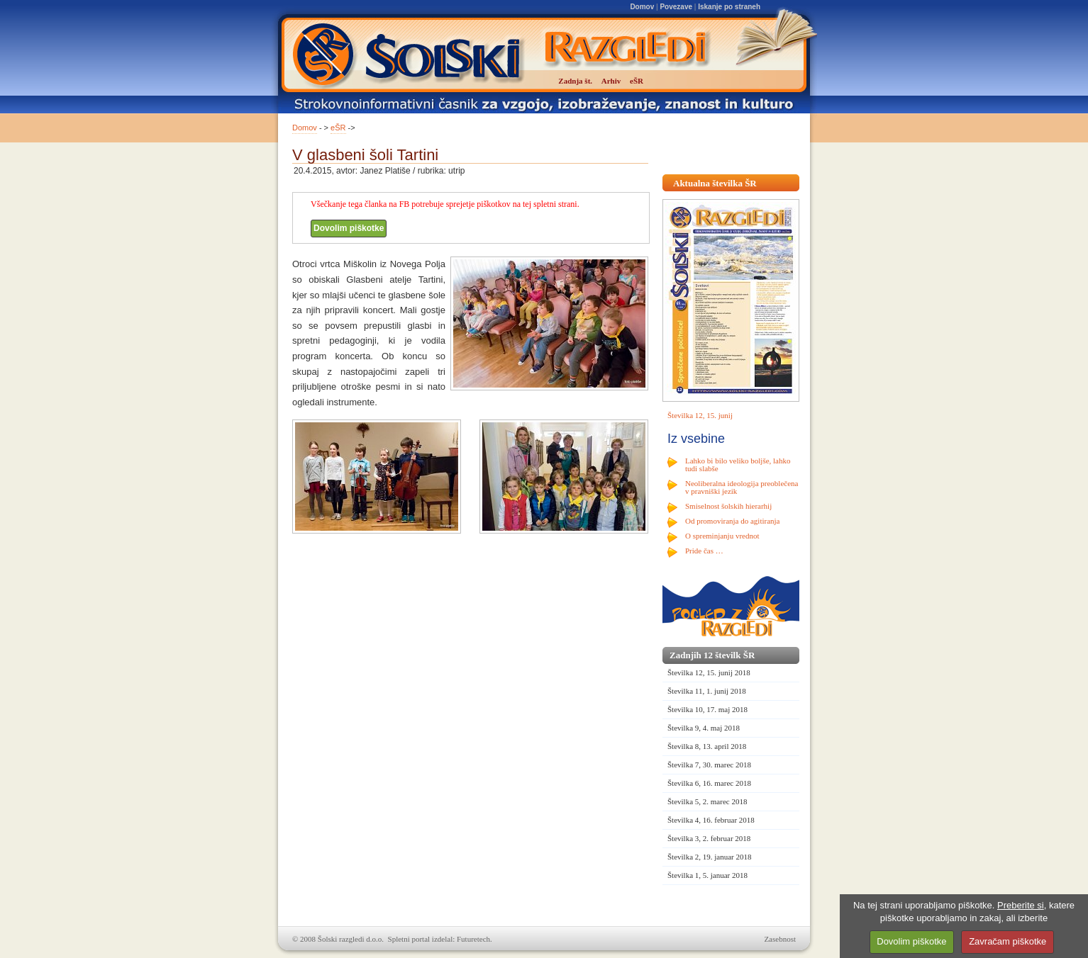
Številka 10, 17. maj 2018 (707, 709)
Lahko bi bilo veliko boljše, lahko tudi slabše (737, 464)
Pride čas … (704, 550)
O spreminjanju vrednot (722, 535)
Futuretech (473, 939)
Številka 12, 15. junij (700, 415)
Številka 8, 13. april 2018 (706, 746)
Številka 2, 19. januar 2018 (709, 856)
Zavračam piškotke (1007, 941)
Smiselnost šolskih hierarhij (728, 506)
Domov (642, 7)
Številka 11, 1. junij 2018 (706, 691)
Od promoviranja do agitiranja (732, 521)
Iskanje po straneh (729, 7)
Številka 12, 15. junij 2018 (708, 672)
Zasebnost (780, 939)
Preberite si (1020, 905)
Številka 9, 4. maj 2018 (703, 727)
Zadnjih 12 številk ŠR (712, 655)
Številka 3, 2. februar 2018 (708, 838)
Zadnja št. (575, 81)
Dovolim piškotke (348, 228)
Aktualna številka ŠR (715, 183)
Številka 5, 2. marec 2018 (707, 801)
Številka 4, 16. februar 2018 (711, 820)
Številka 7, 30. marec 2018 (709, 764)
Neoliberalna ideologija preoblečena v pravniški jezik (741, 487)
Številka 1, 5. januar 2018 (707, 875)
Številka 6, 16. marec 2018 (709, 783)
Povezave (676, 7)
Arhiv (611, 81)
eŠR (338, 127)
